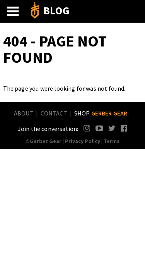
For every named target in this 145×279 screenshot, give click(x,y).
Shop (101, 113)
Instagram (87, 128)
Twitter (112, 128)
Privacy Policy (82, 141)
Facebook (124, 128)
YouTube (99, 128)
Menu (13, 11)
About (24, 113)
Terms (111, 141)
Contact (54, 113)
